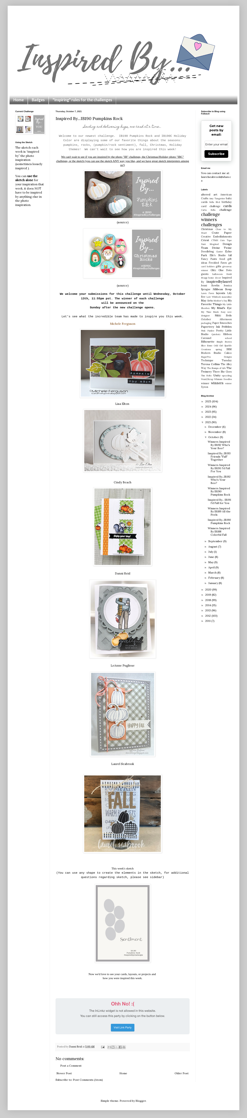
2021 (208, 422)
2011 (208, 621)
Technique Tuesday (216, 360)
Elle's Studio (218, 255)
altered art (209, 194)
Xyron (204, 386)
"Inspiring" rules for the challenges (82, 99)
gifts (218, 266)
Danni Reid (122, 573)
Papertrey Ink (210, 326)
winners (217, 383)
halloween (217, 274)
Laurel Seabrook (122, 764)
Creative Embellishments (216, 236)
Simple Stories (224, 341)
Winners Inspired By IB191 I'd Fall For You (219, 468)
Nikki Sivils (223, 315)
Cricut (205, 240)
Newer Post (64, 1073)
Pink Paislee (207, 330)
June (211, 557)
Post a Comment (71, 1065)
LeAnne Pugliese (123, 665)
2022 (208, 417)
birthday (227, 201)
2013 (208, 610)
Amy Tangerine (217, 198)
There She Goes (222, 371)
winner (205, 383)
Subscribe (216, 154)
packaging (206, 323)
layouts (220, 293)
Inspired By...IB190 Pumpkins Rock (219, 521)
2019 (208, 594)
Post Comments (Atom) (88, 1080)
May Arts (207, 300)
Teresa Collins (210, 364)
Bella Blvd (214, 202)
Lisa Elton (122, 404)
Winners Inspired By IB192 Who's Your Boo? (219, 445)
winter (228, 383)
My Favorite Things (216, 302)
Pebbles (227, 326)
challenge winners (210, 216)
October (214, 437)
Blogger (141, 1101)
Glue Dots (225, 270)
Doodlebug (207, 251)
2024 (208, 406)
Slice (203, 345)
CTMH (214, 240)
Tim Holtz (206, 375)
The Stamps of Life (216, 368)
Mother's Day (220, 300)
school (228, 338)
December (215, 427)
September (215, 541)
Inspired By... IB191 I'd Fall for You (219, 501)
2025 (208, 401)
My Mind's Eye (221, 308)
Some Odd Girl (215, 345)
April (211, 567)
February (214, 577)
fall (230, 255)
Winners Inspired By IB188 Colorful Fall (219, 531)
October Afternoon (216, 319)
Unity (216, 375)
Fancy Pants (209, 258)
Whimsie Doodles (223, 379)
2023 (208, 411)
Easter (219, 251)
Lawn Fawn (207, 293)
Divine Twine (222, 248)
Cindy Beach (122, 482)
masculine (227, 297)
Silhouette (207, 341)
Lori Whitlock (213, 297)
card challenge (210, 206)
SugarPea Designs (216, 357)
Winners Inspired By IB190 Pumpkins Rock (219, 492)
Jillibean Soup (222, 289)
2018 (208, 600)
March (212, 572)
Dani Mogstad (210, 244)
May (211, 562)
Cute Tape (226, 240)
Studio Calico (223, 352)
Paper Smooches (222, 322)
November (215, 432)
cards (227, 206)
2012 (208, 615)
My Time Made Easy (213, 312)
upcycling (227, 375)
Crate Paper (222, 232)
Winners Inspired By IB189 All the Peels (219, 512)
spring (219, 349)
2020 (208, 589)
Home (18, 99)
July (211, 551)
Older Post (182, 1073)
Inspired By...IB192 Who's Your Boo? (219, 480)
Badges (38, 99)
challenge (225, 209)
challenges (211, 224)
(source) (122, 222)
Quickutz (216, 334)
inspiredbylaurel (219, 282)
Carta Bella (208, 210)
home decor (214, 277)
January (213, 583)
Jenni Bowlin (210, 285)
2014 (208, 605)
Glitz (213, 270)
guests (205, 273)
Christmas (207, 229)
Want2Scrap (207, 379)
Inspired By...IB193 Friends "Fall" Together (219, 457)
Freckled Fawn (218, 262)
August (213, 546)
